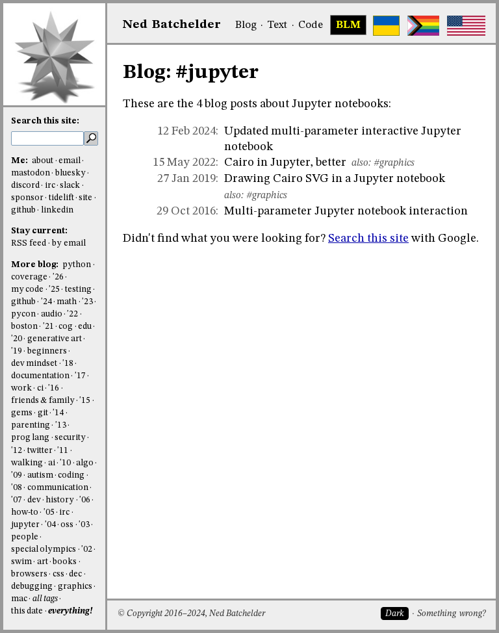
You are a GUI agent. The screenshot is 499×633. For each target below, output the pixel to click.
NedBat (172, 24)
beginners (47, 351)
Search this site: (45, 121)
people (24, 537)
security (70, 437)
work (21, 388)
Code (310, 25)
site (85, 198)
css (58, 574)
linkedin (57, 210)
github (23, 210)
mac (19, 599)
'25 (54, 289)
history (59, 500)
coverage (29, 277)
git (43, 413)
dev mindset (34, 363)
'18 (67, 363)
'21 (48, 326)
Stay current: (39, 231)
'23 (87, 302)
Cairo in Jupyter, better (285, 162)
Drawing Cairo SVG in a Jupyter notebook (334, 179)
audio (51, 314)
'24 (46, 302)
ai (51, 463)
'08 (16, 488)
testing (78, 289)
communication (57, 488)
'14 (58, 413)
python (76, 265)
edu (85, 326)
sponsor (27, 198)
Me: (20, 161)
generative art (54, 339)
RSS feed (28, 243)
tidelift (61, 198)
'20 (16, 339)
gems (21, 413)
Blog (246, 25)
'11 (62, 450)
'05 (49, 512)
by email (69, 243)
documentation (40, 376)
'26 (58, 277)
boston (24, 326)
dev (34, 500)
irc (50, 185)
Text (277, 25)
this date (27, 611)
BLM (348, 25)
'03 (84, 525)
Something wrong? (451, 614)
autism (40, 475)
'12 (16, 450)
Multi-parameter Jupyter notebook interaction (346, 211)
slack (70, 185)
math (67, 302)
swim (21, 562)
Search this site (368, 238)
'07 (16, 500)
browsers (29, 574)
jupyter (25, 525)
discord (25, 185)
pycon (23, 314)
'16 (53, 388)
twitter (40, 450)
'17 (80, 376)
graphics (75, 586)
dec (75, 574)
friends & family (43, 400)
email (69, 161)
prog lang (30, 437)
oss (66, 525)
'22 (72, 314)
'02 (86, 549)
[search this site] (47, 138)
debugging (32, 586)
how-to (24, 512)
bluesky (70, 173)
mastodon (30, 173)
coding (71, 475)
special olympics (43, 549)
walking (27, 463)
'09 (16, 475)
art (42, 562)
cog (65, 326)
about (42, 161)
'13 (60, 425)
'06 (84, 500)
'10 (65, 463)
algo (85, 463)
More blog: (35, 265)
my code (27, 289)
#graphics (394, 163)
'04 (50, 525)
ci (40, 388)
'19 (16, 351)
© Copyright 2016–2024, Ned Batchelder (191, 614)
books (65, 562)
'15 (84, 400)
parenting (30, 425)
